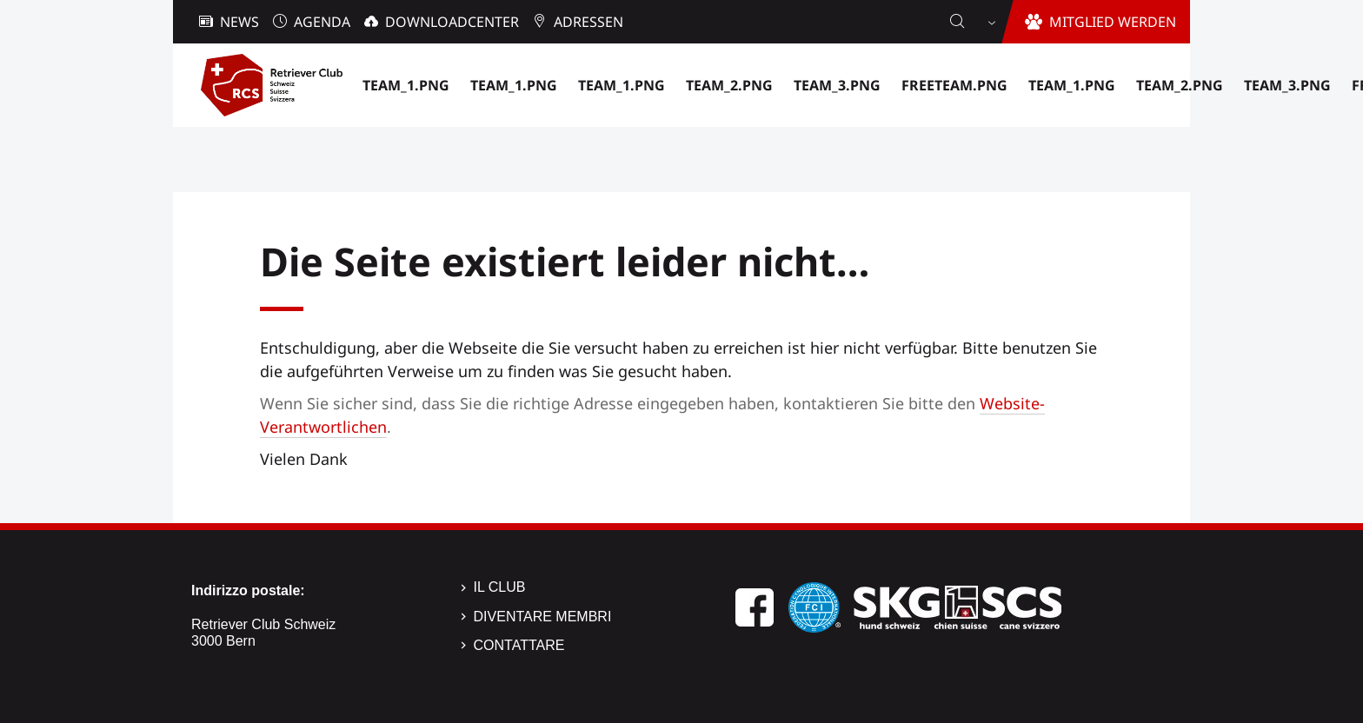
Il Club (500, 587)
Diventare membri (543, 616)
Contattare (519, 645)
